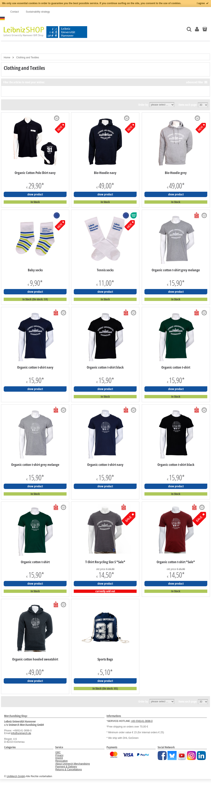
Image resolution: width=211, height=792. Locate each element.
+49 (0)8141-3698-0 (141, 721)
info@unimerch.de (21, 733)
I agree (203, 3)
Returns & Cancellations (68, 769)
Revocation (61, 760)
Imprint (59, 758)
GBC (58, 752)
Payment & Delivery (66, 766)
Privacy (59, 755)
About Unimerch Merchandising (72, 763)
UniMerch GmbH (16, 776)
